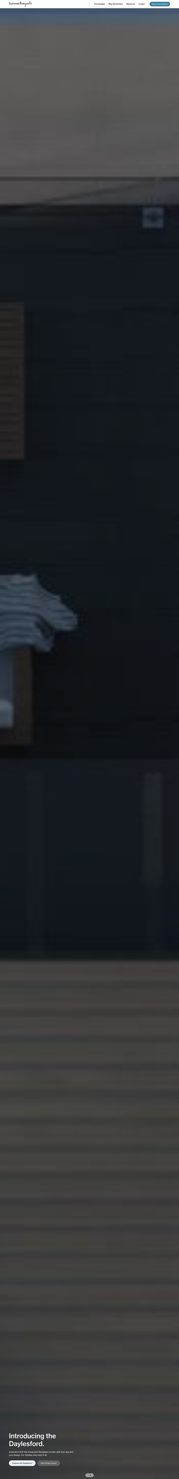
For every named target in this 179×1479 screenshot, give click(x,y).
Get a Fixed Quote (160, 4)
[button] (99, 4)
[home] (20, 4)
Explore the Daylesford (22, 1463)
